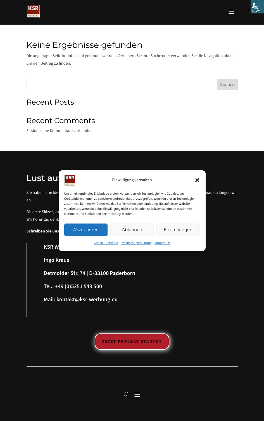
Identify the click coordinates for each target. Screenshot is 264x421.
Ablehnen (132, 229)
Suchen (227, 84)
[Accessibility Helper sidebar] (257, 6)
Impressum (162, 243)
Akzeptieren (86, 229)
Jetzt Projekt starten (132, 341)
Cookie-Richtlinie (106, 243)
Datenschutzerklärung (136, 243)
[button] (197, 180)
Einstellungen (178, 229)
